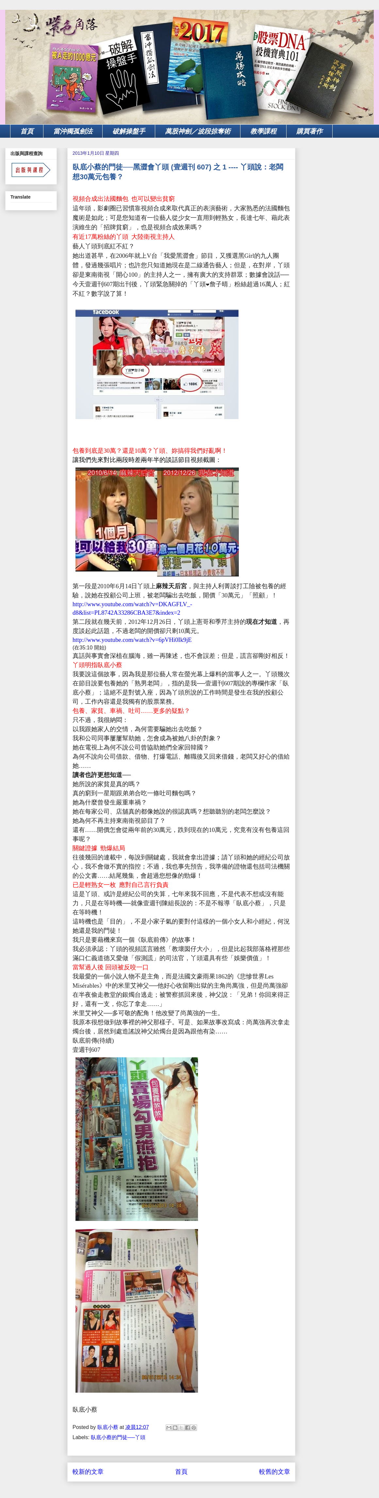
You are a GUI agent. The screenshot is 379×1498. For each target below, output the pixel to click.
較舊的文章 (274, 1471)
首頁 (26, 131)
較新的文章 (88, 1471)
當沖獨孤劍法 (72, 131)
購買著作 (309, 131)
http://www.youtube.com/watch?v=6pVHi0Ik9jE (132, 639)
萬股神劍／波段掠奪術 (197, 131)
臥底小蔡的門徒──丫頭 (118, 1437)
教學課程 (263, 131)
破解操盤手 (128, 131)
